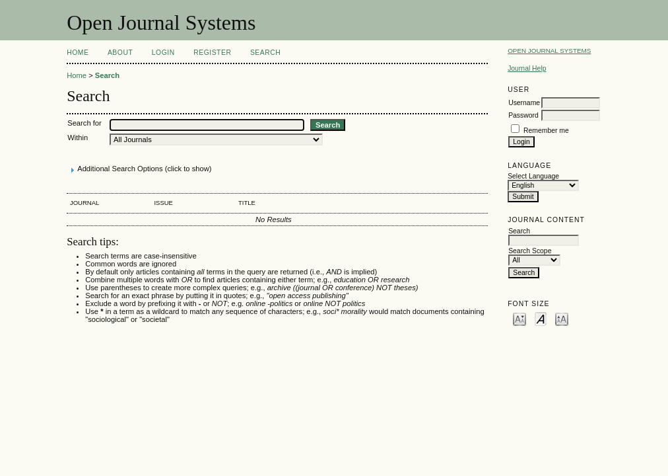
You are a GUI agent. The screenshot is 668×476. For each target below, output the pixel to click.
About (120, 52)
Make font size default (540, 318)
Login (163, 52)
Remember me (546, 130)
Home (77, 52)
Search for (84, 123)
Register (212, 52)
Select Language (533, 176)
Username (524, 102)
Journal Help (527, 68)
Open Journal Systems (549, 50)
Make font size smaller (519, 318)
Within (77, 137)
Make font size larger (561, 318)
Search (265, 52)
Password (523, 115)
